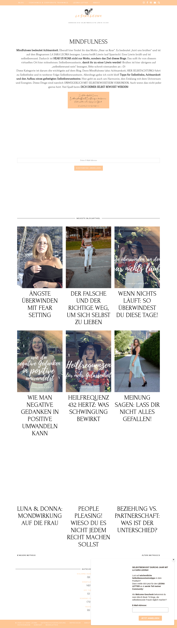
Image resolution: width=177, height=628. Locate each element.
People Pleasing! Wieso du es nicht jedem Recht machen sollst (88, 526)
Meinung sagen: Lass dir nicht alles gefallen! (137, 408)
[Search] (159, 2)
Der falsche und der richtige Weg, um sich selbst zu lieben (88, 308)
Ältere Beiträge (151, 555)
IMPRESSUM (75, 623)
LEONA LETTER (80, 3)
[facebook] (147, 2)
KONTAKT (38, 625)
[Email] (155, 2)
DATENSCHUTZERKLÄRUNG (53, 623)
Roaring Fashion (88, 598)
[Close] (173, 559)
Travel (88, 607)
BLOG (21, 3)
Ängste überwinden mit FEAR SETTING (40, 304)
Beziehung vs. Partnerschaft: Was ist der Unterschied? (137, 519)
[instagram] (144, 2)
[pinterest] (151, 2)
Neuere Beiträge (26, 555)
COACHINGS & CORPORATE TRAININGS (48, 3)
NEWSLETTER (52, 625)
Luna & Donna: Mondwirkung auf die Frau (40, 516)
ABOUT (96, 3)
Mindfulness (88, 582)
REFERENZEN (24, 625)
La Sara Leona (29, 623)
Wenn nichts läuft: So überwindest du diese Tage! (137, 304)
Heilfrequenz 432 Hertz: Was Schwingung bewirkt (88, 408)
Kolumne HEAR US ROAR (88, 574)
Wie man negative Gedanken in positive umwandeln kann (40, 415)
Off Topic (88, 590)
